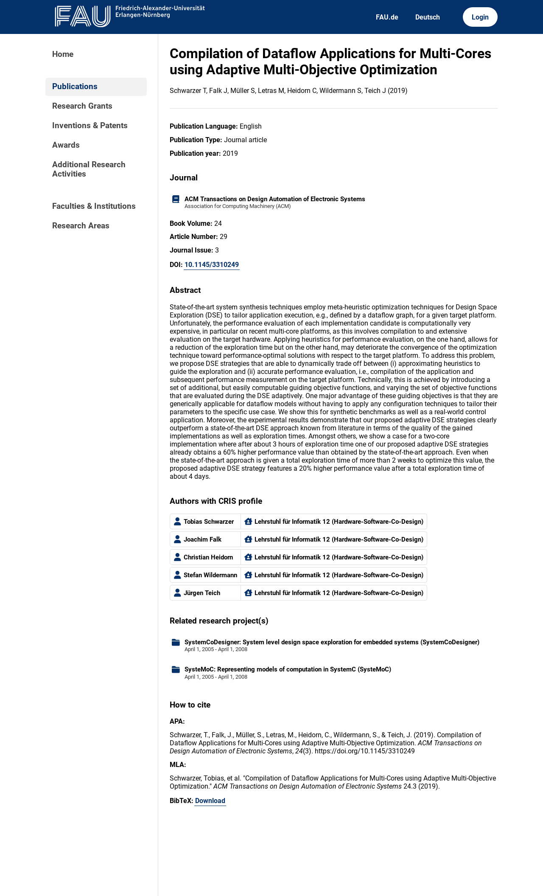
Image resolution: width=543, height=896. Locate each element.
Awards (66, 145)
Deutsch (427, 17)
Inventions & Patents (90, 125)
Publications (75, 86)
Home (62, 54)
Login (480, 17)
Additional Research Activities (89, 169)
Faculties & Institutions (94, 206)
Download (210, 801)
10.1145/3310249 (212, 265)
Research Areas (80, 225)
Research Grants (82, 106)
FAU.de (387, 17)
